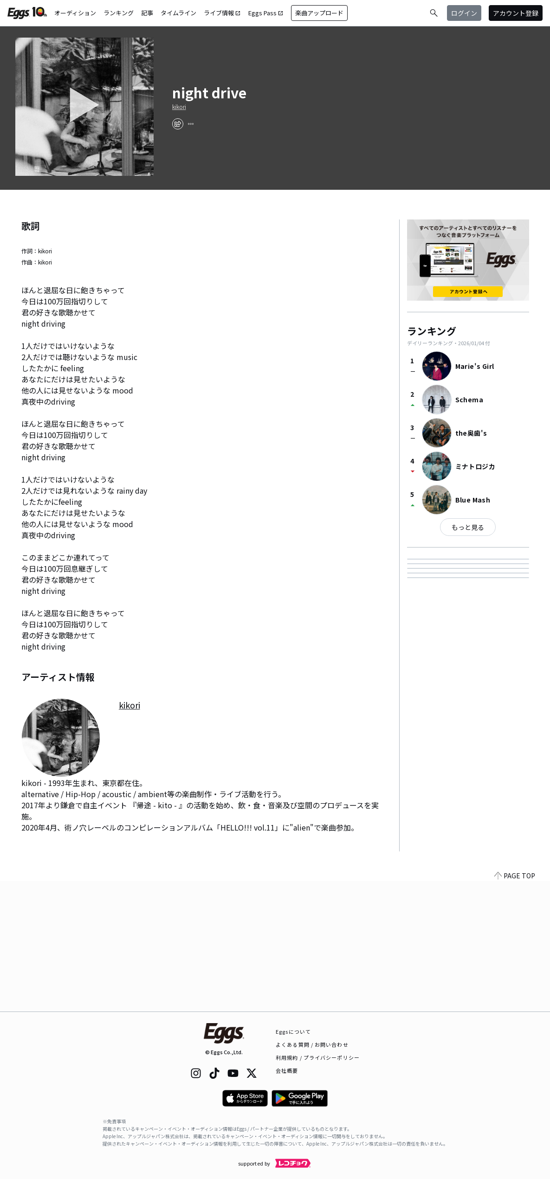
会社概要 (287, 1070)
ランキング (119, 12)
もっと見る (468, 527)
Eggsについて (293, 1031)
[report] (190, 123)
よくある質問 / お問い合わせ (312, 1044)
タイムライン (178, 12)
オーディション (75, 12)
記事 (147, 12)
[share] (177, 123)
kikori (179, 106)
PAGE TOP (514, 1006)
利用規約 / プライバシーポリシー (318, 1057)
